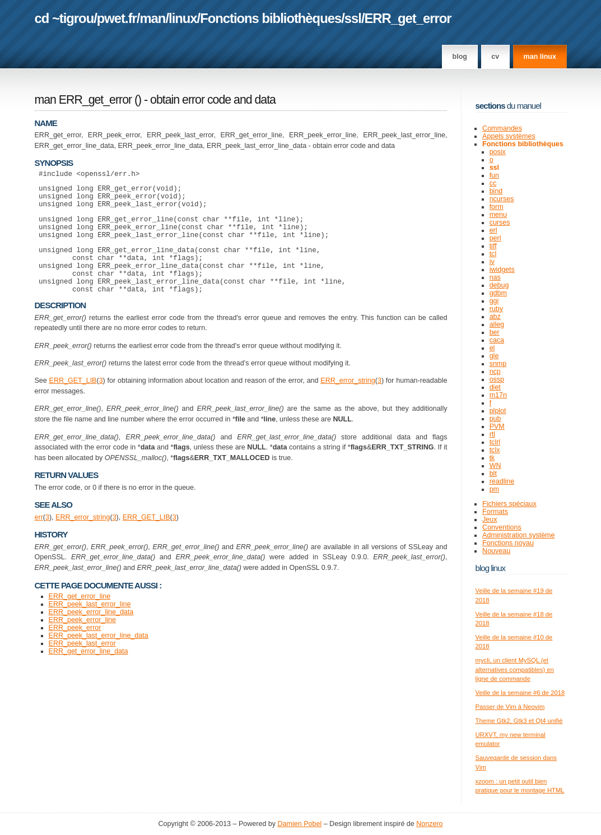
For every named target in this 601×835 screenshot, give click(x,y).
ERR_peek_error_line (82, 642)
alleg (497, 324)
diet (495, 387)
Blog (460, 57)
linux (183, 18)
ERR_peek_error (75, 649)
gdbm (498, 293)
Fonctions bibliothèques (270, 18)
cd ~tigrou (64, 18)
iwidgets (502, 269)
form (497, 207)
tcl (493, 254)
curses (500, 222)
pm (494, 489)
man (152, 18)
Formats (495, 512)
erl (493, 230)
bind (496, 191)
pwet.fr (117, 18)
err (39, 539)
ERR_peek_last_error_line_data (98, 657)
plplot (498, 411)
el (492, 348)
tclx (495, 450)
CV (495, 57)
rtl (492, 434)
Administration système (518, 535)
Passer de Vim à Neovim (510, 706)
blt (493, 473)
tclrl (495, 442)
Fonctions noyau (508, 543)
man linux (540, 57)
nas (495, 277)
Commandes (502, 128)
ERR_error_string (347, 402)
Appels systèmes (508, 136)
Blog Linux (491, 568)
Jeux (489, 519)
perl (495, 238)
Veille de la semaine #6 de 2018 (520, 692)
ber (495, 332)
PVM (497, 426)
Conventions (501, 527)
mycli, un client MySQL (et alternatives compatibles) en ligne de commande (515, 669)
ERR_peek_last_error (82, 665)
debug (499, 285)
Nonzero (429, 824)
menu (498, 215)
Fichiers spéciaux (509, 504)
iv (492, 262)
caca (497, 340)
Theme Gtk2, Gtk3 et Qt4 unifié (519, 720)
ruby (496, 309)
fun (494, 175)
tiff (493, 246)
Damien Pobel (300, 824)
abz (495, 317)
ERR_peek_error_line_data (91, 634)
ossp (497, 379)
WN (495, 466)
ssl (352, 18)
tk (492, 458)
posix (498, 152)
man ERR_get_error (83, 99)
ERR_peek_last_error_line (90, 626)
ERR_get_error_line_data (88, 673)
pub (495, 419)
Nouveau (496, 551)
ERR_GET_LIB (73, 402)
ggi (494, 301)
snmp (498, 364)
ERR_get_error (408, 18)
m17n (498, 395)
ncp (495, 371)
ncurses (502, 199)
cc (493, 183)
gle (494, 356)
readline (502, 481)
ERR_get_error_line (80, 618)
